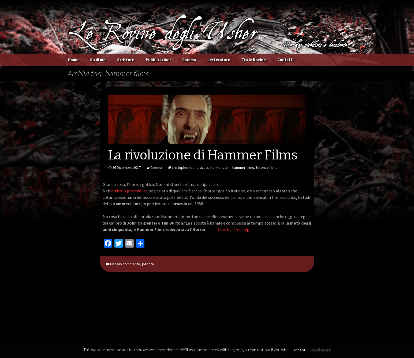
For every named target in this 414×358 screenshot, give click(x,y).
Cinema (189, 59)
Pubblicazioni (158, 59)
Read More (320, 349)
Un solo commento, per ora (132, 264)
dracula (202, 167)
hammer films (243, 167)
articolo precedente (129, 190)
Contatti (285, 59)
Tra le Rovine (254, 59)
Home (73, 59)
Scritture (125, 59)
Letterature (218, 59)
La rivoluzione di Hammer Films (202, 155)
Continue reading (236, 229)
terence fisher (267, 167)
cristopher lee (183, 167)
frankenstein (220, 167)
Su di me (98, 59)
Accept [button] (299, 350)
